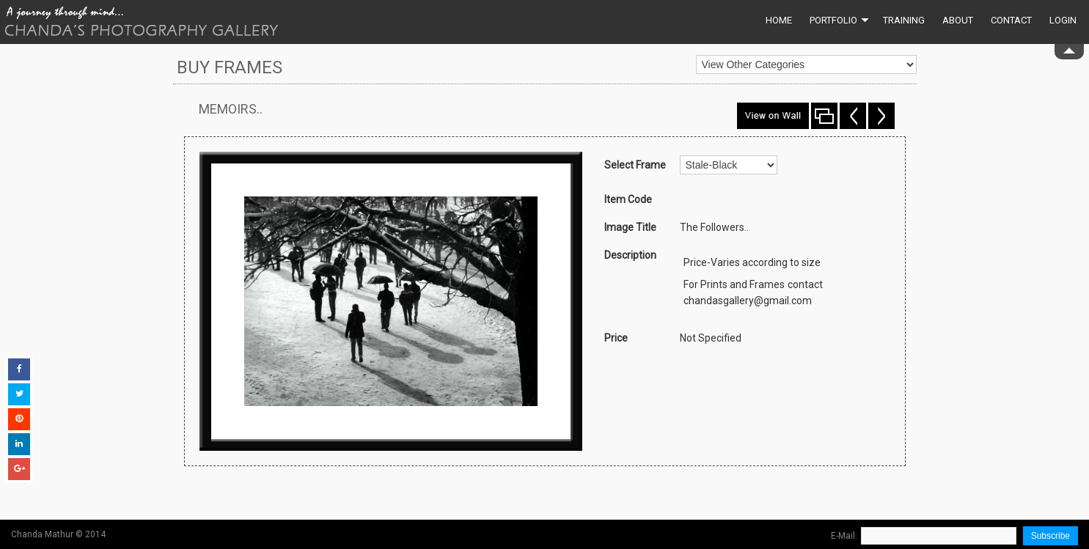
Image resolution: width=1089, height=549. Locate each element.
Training (904, 20)
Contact (1011, 20)
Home (779, 20)
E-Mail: (844, 536)
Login (1063, 20)
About (957, 20)
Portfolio (839, 20)
